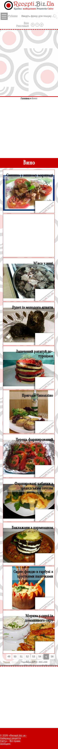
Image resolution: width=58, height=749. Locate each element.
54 (39, 656)
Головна (25, 98)
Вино (34, 98)
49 (8, 656)
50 (15, 656)
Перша (6, 662)
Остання (16, 662)
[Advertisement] (29, 63)
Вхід (26, 23)
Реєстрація (22, 25)
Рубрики (9, 16)
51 (21, 656)
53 (33, 656)
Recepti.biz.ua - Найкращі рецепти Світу (13, 738)
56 (52, 656)
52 (27, 656)
